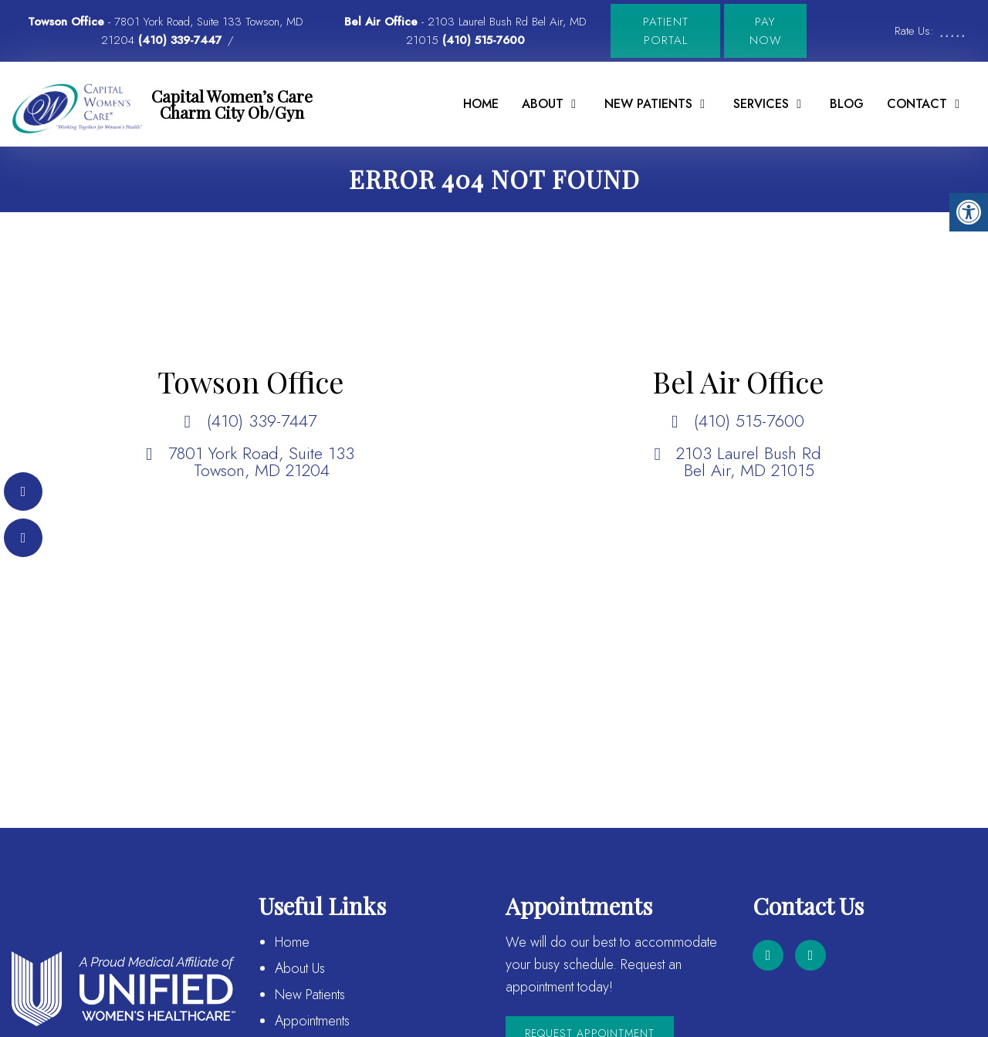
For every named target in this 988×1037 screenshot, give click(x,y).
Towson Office (68, 21)
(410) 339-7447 (180, 40)
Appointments (312, 1021)
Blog (847, 104)
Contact (917, 104)
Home (481, 104)
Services (761, 104)
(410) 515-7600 (483, 40)
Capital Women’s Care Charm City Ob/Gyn (232, 104)
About (542, 104)
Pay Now (765, 31)
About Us (300, 968)
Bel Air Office (382, 21)
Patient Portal (666, 31)
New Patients (648, 104)
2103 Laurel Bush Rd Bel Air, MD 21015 (748, 461)
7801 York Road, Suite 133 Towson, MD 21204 (261, 461)
